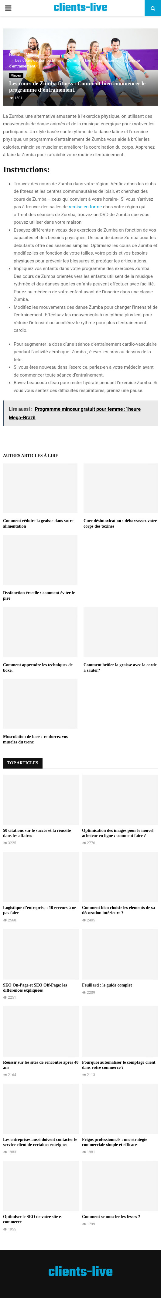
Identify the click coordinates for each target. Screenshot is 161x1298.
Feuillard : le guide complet (107, 985)
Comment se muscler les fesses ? (111, 1216)
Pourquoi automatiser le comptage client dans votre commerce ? (118, 1065)
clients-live (80, 8)
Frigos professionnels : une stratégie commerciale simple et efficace (114, 1142)
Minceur (16, 75)
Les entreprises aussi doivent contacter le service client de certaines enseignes (40, 1142)
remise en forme (85, 206)
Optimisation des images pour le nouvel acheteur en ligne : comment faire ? (117, 833)
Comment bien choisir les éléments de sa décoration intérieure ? (118, 910)
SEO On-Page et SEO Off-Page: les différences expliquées (35, 988)
